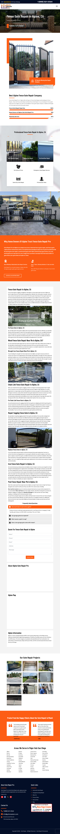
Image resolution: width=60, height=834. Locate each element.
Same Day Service (31, 116)
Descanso (9, 771)
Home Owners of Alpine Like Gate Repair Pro (31, 112)
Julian (20, 766)
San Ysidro (44, 756)
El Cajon (20, 753)
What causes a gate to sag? (19, 519)
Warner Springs (45, 770)
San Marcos (44, 755)
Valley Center (45, 766)
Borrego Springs (10, 756)
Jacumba (21, 763)
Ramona (32, 768)
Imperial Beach (22, 761)
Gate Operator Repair (44, 158)
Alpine (8, 751)
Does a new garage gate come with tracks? (23, 522)
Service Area (35, 799)
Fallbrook (21, 758)
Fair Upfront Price (18, 167)
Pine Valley (33, 763)
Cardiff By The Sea (11, 763)
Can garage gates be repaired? (20, 515)
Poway (32, 766)
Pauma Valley (33, 761)
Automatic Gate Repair (38, 790)
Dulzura (20, 751)
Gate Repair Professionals (42, 831)
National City (33, 755)
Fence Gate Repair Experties (31, 108)
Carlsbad (9, 765)
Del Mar (8, 770)
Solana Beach (45, 761)
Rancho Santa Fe (34, 771)
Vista (43, 768)
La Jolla (20, 768)
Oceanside (33, 756)
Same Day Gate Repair (18, 180)
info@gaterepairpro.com (10, 814)
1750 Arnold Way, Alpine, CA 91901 (10, 819)
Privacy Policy (36, 797)
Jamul (20, 765)
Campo (8, 761)
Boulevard (9, 758)
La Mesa (20, 770)
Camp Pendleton (10, 760)
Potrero (32, 765)
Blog (34, 802)
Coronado (9, 768)
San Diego (44, 751)
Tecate (44, 765)
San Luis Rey (45, 753)
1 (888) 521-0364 (16, 26)
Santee (44, 760)
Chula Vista (9, 766)
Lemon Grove (33, 751)
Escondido (21, 756)
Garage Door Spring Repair (30, 158)
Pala (31, 758)
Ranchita (32, 770)
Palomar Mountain (34, 760)
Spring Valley (45, 763)
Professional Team (41, 180)
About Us (35, 795)
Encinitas (21, 755)
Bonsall (8, 755)
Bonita (8, 753)
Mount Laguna (34, 753)
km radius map (30, 612)
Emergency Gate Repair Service (42, 167)
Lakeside (20, 771)
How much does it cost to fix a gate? (21, 506)
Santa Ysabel (45, 758)
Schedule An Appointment (13, 275)
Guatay (20, 760)
